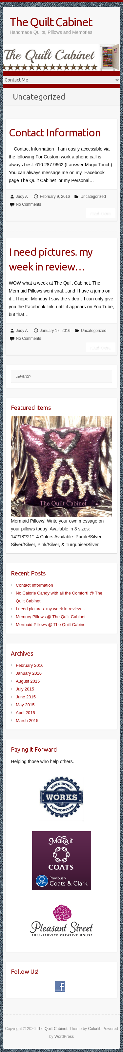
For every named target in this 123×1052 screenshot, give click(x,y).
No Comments (28, 204)
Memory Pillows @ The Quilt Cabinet (50, 616)
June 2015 (26, 696)
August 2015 (28, 681)
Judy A (22, 196)
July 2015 (25, 689)
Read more (100, 213)
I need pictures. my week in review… (50, 259)
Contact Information (54, 132)
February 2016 (30, 665)
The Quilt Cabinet (51, 22)
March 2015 (27, 720)
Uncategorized (93, 196)
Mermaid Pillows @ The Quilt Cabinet (51, 624)
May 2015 (25, 704)
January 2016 (29, 673)
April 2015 (25, 712)
